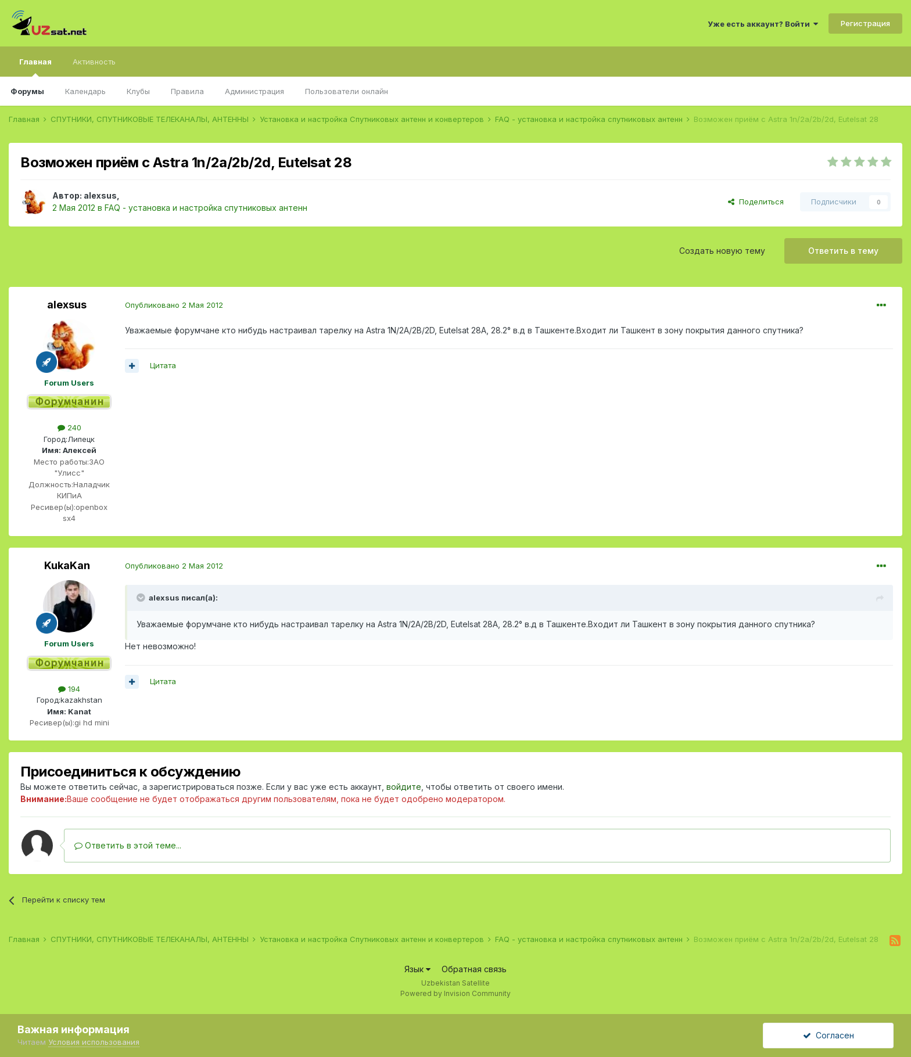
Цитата (163, 365)
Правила (187, 91)
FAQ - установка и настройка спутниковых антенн (206, 208)
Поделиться (756, 201)
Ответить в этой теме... (127, 845)
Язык (417, 969)
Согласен (828, 1035)
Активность (94, 61)
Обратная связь (474, 969)
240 (69, 427)
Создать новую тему (722, 251)
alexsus (100, 195)
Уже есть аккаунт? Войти (763, 23)
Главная (35, 67)
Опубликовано (174, 305)
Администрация (254, 91)
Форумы (27, 91)
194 (69, 688)
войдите (403, 787)
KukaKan (67, 565)
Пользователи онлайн (346, 91)
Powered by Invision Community (455, 993)
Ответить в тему (843, 251)
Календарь (85, 91)
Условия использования (93, 1042)
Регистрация (865, 23)
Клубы (138, 91)
